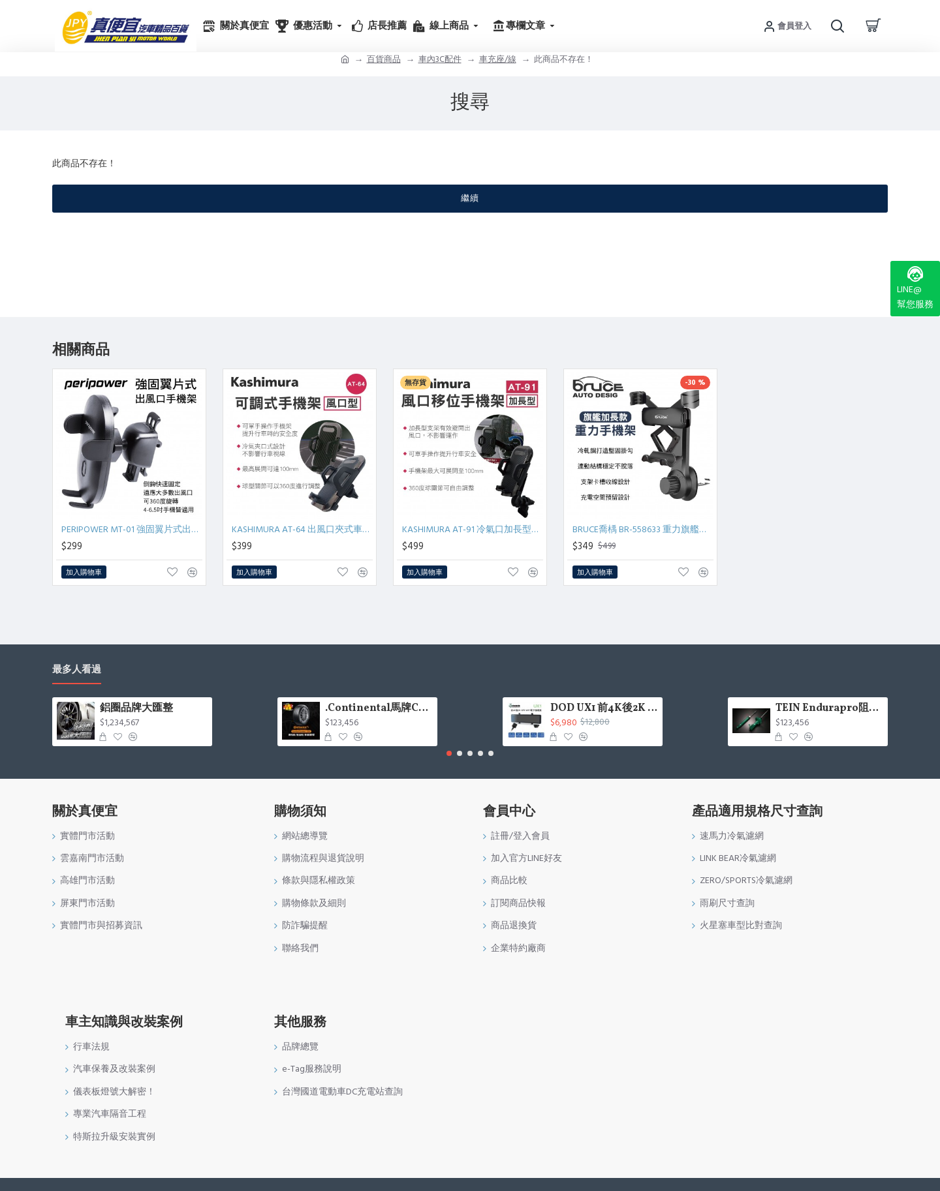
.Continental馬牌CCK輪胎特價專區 (379, 709)
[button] (449, 753)
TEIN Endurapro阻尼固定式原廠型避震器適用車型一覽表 (829, 709)
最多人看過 (76, 670)
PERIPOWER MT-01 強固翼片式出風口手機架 (131, 529)
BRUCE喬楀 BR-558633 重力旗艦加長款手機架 (642, 529)
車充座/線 (497, 59)
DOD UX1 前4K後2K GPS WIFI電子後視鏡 (604, 709)
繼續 (470, 198)
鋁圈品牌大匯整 (136, 709)
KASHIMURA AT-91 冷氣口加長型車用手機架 (472, 529)
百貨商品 (384, 59)
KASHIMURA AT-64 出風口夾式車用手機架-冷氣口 (302, 529)
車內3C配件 (440, 59)
